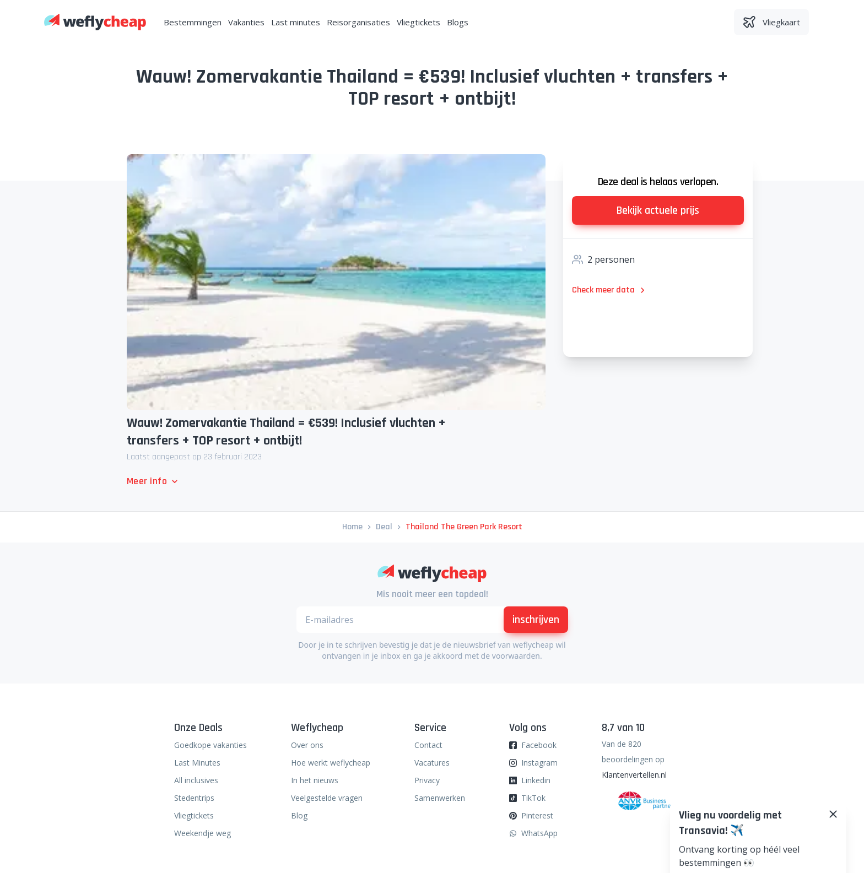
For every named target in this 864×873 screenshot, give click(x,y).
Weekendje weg (202, 833)
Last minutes (295, 22)
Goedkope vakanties (210, 745)
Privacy (427, 780)
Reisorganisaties (358, 22)
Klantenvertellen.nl (634, 774)
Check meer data (610, 290)
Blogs (457, 22)
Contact (428, 745)
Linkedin (535, 780)
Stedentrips (194, 798)
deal (384, 527)
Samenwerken (439, 798)
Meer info (153, 481)
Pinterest (537, 815)
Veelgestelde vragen (327, 798)
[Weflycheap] (95, 22)
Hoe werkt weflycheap (330, 762)
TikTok (533, 798)
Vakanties (246, 22)
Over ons (307, 745)
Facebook (539, 745)
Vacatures (432, 762)
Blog (299, 815)
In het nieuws (314, 780)
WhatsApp (539, 833)
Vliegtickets (418, 22)
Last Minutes (197, 762)
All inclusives (196, 780)
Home (352, 527)
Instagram (539, 762)
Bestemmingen (193, 22)
